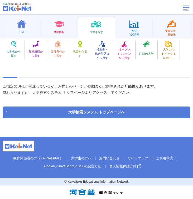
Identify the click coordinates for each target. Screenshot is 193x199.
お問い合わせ (109, 158)
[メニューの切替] (186, 7)
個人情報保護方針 (123, 166)
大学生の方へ (81, 158)
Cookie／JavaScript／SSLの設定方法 (73, 166)
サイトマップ (138, 158)
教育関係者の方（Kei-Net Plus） (38, 158)
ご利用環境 (164, 158)
